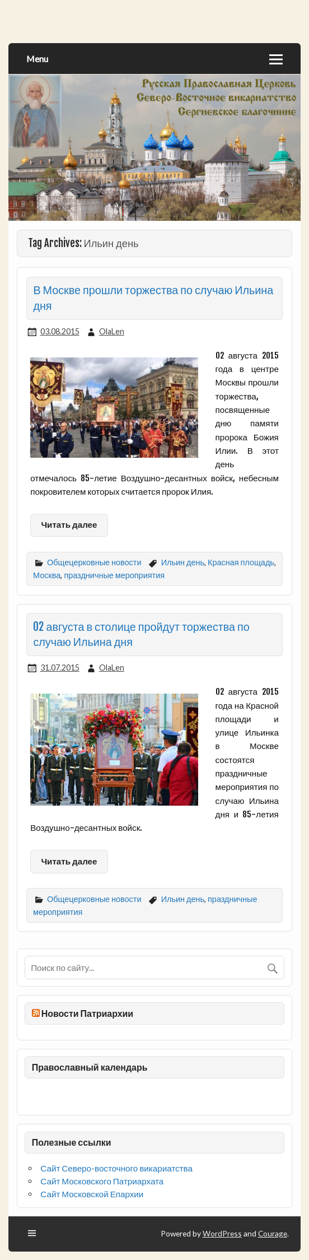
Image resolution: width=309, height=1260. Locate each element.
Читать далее (69, 524)
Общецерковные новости (94, 562)
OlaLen (111, 331)
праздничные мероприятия (114, 575)
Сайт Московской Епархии (91, 1194)
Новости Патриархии (87, 1013)
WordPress (222, 1233)
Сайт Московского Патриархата (101, 1181)
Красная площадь (241, 562)
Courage (272, 1233)
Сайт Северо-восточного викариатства (116, 1168)
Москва (46, 575)
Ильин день (182, 562)
